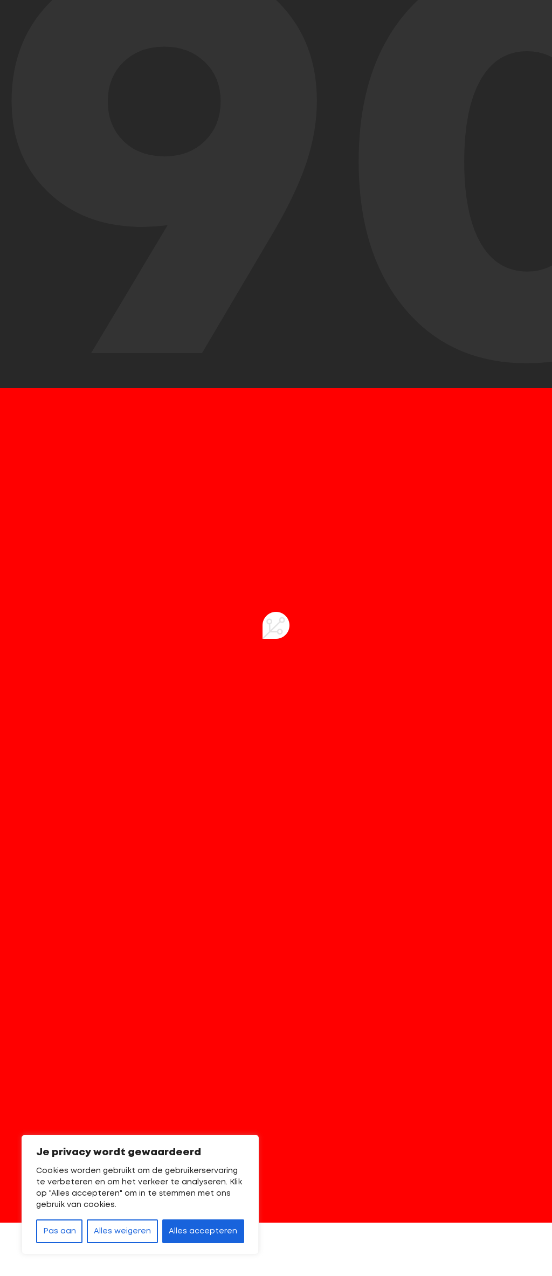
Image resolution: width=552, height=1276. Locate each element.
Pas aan (59, 1231)
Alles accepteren (203, 1231)
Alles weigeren (122, 1231)
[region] (140, 1194)
